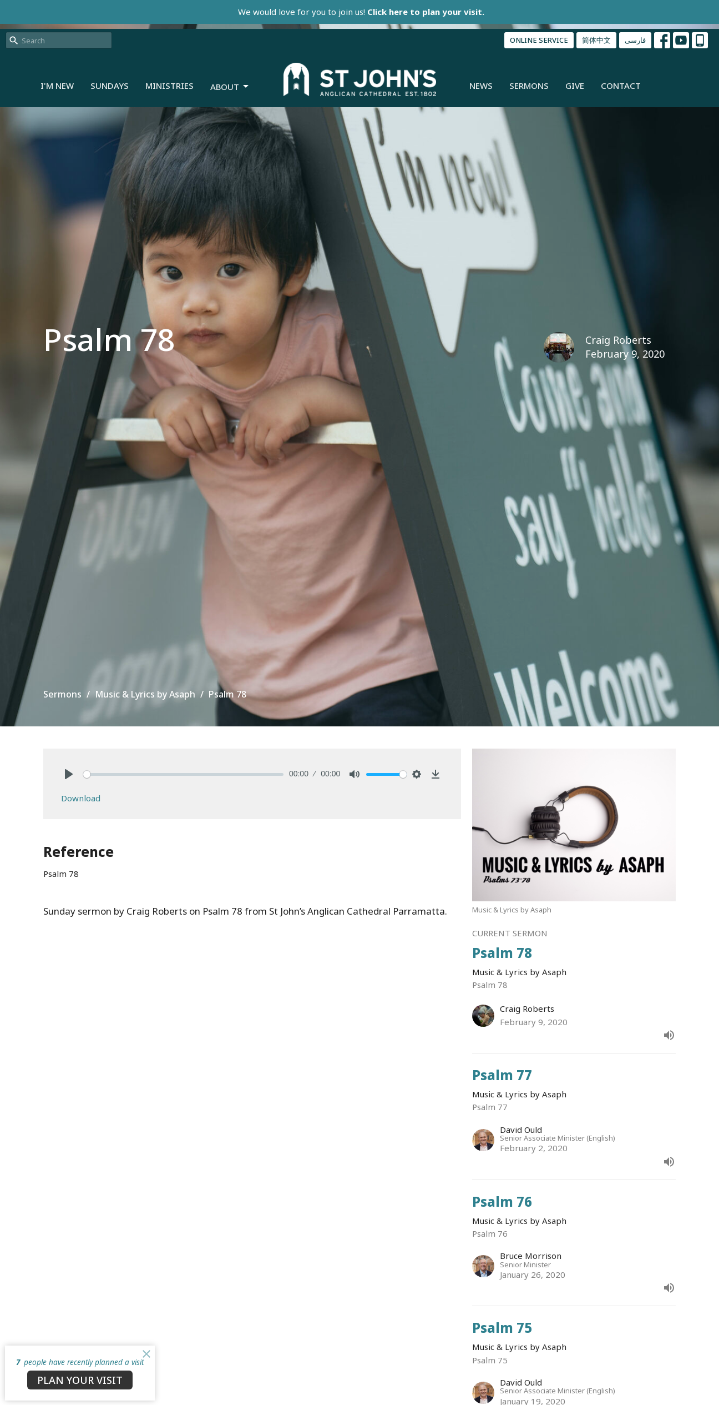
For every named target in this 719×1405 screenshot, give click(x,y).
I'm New (57, 85)
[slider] (183, 774)
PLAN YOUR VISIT (80, 1380)
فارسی (635, 40)
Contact (621, 85)
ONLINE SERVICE (539, 40)
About (230, 87)
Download (80, 798)
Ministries (169, 85)
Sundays (109, 85)
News (481, 85)
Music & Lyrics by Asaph (145, 694)
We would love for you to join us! (361, 11)
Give (574, 85)
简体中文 (596, 40)
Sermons (529, 85)
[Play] (69, 774)
